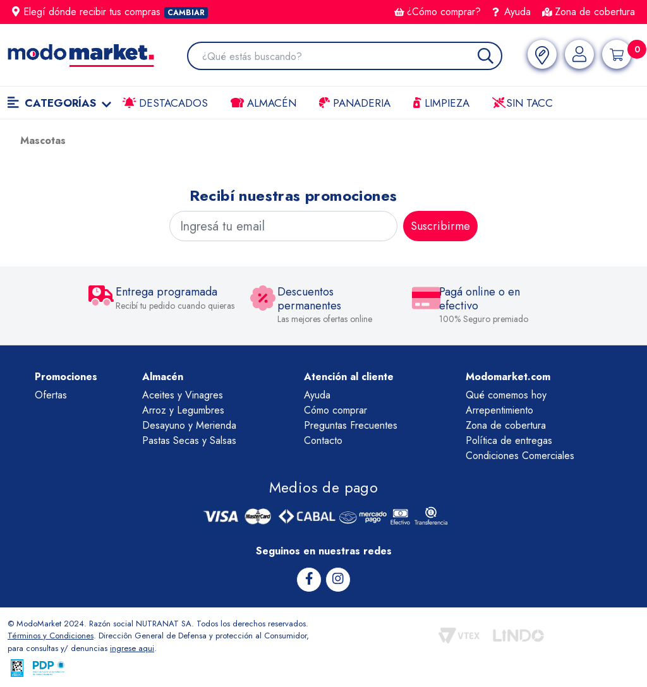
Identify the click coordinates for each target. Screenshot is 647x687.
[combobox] (351, 57)
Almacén (263, 103)
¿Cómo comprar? (437, 11)
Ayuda (511, 11)
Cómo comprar (335, 410)
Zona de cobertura (588, 11)
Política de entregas (509, 440)
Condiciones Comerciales (520, 455)
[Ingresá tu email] (283, 226)
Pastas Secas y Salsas (189, 440)
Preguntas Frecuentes (350, 425)
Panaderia (354, 103)
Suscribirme (440, 226)
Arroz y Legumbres (183, 410)
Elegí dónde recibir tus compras (110, 11)
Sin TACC (522, 103)
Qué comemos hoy (506, 395)
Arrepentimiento (499, 410)
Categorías (59, 103)
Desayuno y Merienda (189, 425)
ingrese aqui (132, 648)
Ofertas (51, 395)
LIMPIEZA (441, 103)
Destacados (165, 103)
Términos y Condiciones (51, 636)
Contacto (323, 440)
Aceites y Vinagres (182, 395)
